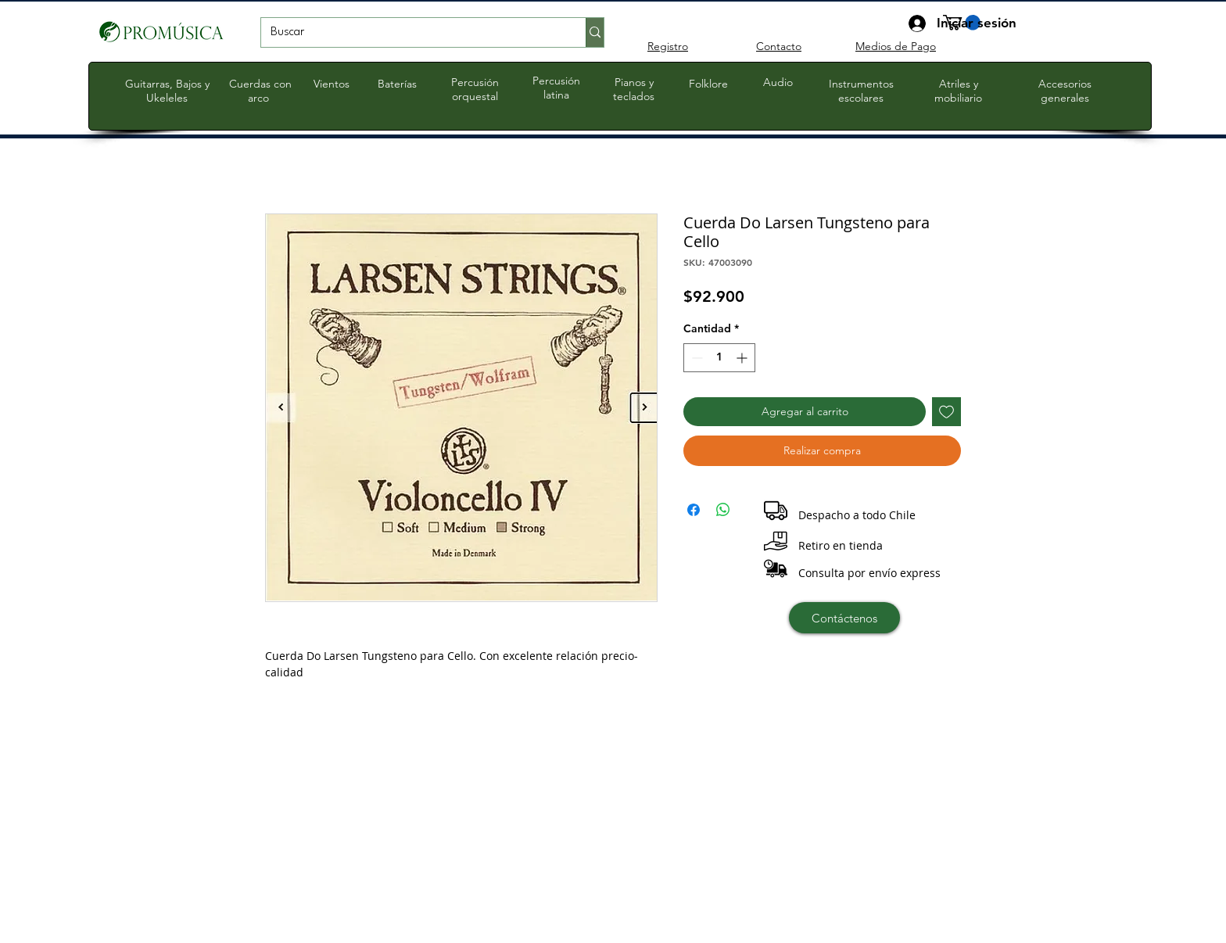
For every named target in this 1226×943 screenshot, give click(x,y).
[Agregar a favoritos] (946, 411)
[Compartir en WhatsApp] (723, 509)
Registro (667, 46)
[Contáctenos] (844, 617)
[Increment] (743, 357)
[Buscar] (412, 33)
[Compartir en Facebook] (693, 509)
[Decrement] (695, 357)
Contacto (778, 46)
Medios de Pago (895, 46)
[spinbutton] (719, 357)
